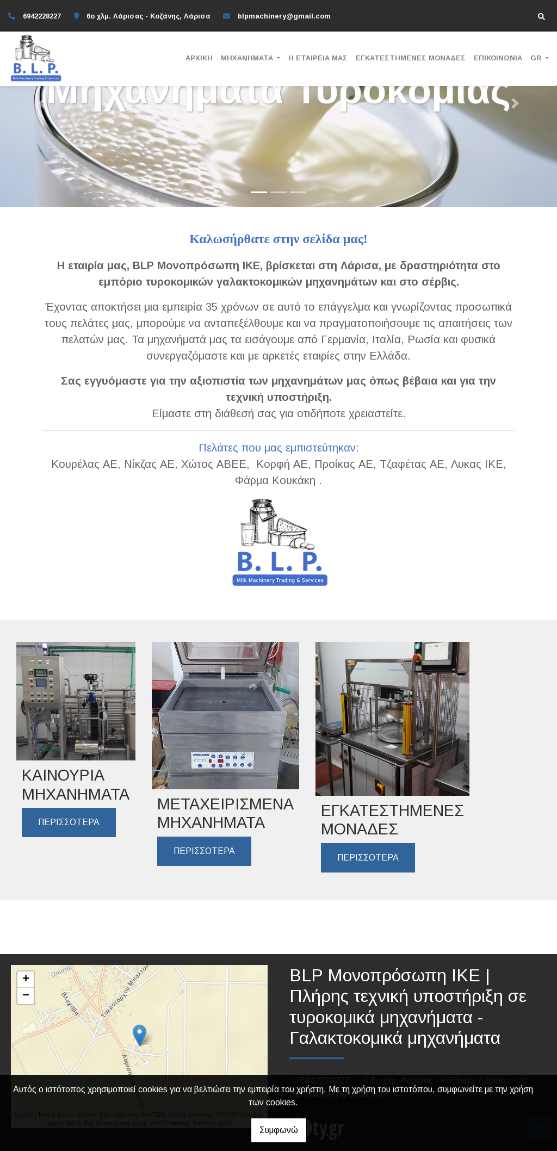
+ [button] (25, 979)
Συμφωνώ (278, 1130)
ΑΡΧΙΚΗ (199, 58)
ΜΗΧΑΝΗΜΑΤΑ (248, 58)
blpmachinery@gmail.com (284, 16)
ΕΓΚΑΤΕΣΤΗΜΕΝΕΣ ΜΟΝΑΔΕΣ (411, 58)
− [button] (25, 996)
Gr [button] (537, 58)
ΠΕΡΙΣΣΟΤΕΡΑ (69, 822)
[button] (42, 103)
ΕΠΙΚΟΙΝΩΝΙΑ (498, 58)
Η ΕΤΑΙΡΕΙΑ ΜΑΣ (318, 58)
